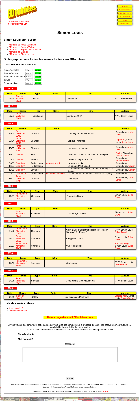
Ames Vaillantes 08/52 (20, 238)
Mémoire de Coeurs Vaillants (22, 47)
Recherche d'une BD (125, 13)
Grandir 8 (20, 163)
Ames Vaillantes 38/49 (20, 178)
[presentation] (70, 372)
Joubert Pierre (122, 161)
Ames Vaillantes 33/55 (20, 280)
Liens (125, 20)
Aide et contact (125, 23)
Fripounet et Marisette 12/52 (21, 245)
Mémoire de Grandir (18, 52)
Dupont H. (120, 140)
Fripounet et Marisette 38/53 (21, 263)
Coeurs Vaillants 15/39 (20, 98)
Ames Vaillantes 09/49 (20, 133)
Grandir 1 (20, 154)
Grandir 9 (20, 166)
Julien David (127, 142)
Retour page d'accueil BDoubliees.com (70, 317)
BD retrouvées (125, 17)
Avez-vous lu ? (53, 163)
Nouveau (125, 6)
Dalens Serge (127, 298)
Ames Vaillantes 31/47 (20, 116)
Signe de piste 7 (20, 297)
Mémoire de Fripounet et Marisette (25, 49)
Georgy (131, 166)
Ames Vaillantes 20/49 (20, 148)
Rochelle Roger (122, 243)
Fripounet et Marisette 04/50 (21, 196)
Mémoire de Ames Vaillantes (22, 45)
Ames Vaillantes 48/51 (20, 213)
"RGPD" (105, 394)
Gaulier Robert (122, 156)
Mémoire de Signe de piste (21, 54)
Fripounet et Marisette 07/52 (21, 231)
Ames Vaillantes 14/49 (20, 140)
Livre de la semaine (55, 174)
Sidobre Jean (121, 296)
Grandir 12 (21, 174)
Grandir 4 (20, 159)
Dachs (118, 153)
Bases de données (125, 10)
